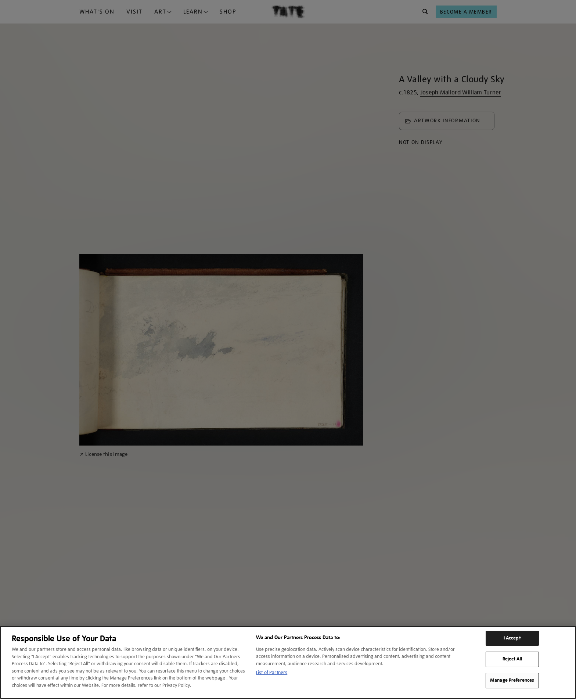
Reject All (512, 659)
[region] (288, 662)
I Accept (512, 638)
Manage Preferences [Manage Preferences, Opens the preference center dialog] (512, 680)
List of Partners (271, 672)
